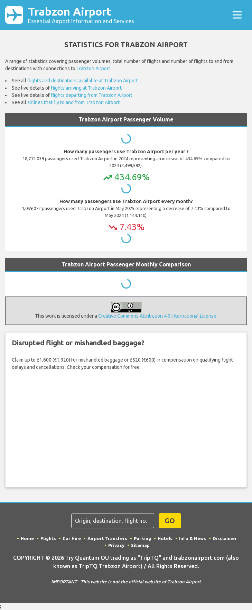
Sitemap (140, 545)
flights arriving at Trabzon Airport (86, 88)
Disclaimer (225, 538)
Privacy (116, 545)
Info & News (192, 538)
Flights (48, 538)
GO (170, 521)
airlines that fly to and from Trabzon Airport (73, 102)
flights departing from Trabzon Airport (91, 95)
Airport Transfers (107, 538)
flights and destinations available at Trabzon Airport (82, 80)
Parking (142, 538)
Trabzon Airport (81, 15)
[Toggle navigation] (237, 15)
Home (27, 538)
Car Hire (72, 538)
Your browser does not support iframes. (126, 428)
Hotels (165, 538)
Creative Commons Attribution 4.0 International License (157, 316)
